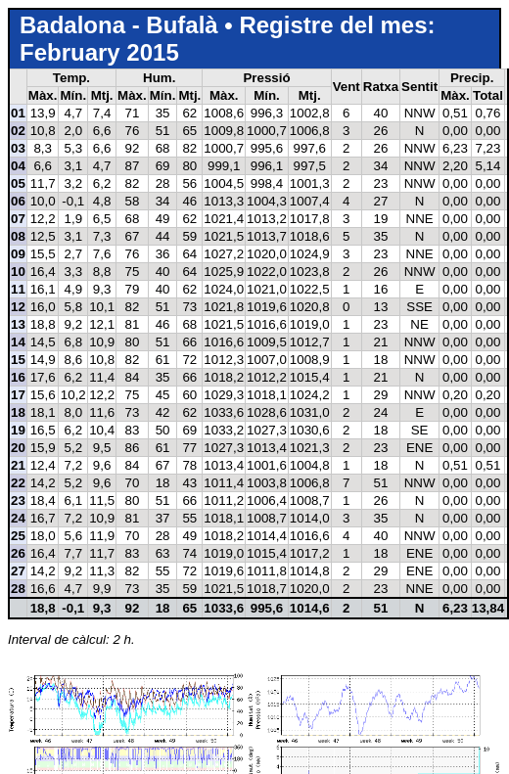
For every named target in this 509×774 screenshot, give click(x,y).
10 (18, 271)
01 (18, 113)
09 (18, 254)
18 (18, 412)
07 (18, 218)
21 (18, 465)
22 (18, 483)
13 (18, 324)
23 (18, 500)
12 (18, 306)
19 (18, 430)
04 (18, 166)
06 (18, 201)
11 (18, 289)
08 (18, 236)
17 (18, 394)
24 (18, 518)
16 (18, 377)
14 (18, 342)
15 (18, 359)
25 (18, 535)
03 (18, 148)
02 (18, 130)
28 (18, 588)
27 (18, 571)
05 (18, 183)
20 (18, 447)
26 (18, 553)
